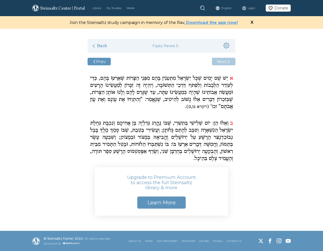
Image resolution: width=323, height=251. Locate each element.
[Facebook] (270, 240)
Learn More (161, 203)
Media (130, 8)
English (226, 8)
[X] (260, 240)
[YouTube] (288, 240)
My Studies (113, 8)
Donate (204, 241)
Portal (149, 241)
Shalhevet (188, 241)
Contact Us (234, 241)
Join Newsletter (167, 241)
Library (96, 8)
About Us (134, 241)
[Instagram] (279, 240)
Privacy (218, 241)
